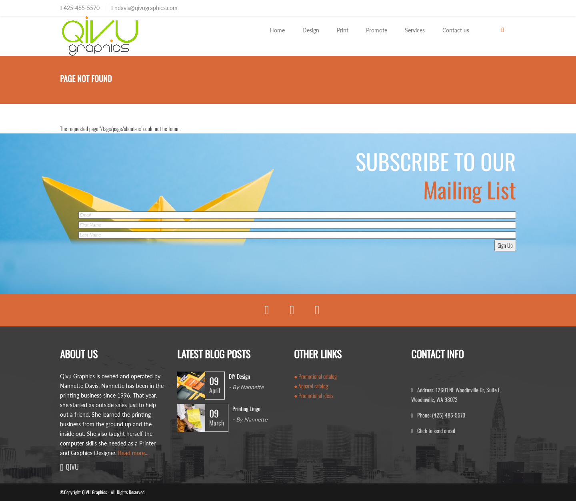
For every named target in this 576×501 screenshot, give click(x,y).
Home (277, 30)
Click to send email (436, 430)
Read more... (133, 452)
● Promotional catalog (315, 376)
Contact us (455, 30)
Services (415, 30)
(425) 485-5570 (448, 415)
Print (342, 30)
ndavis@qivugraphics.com (146, 7)
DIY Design (239, 376)
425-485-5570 (82, 7)
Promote (376, 30)
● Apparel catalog (311, 386)
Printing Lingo (246, 408)
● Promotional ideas (313, 395)
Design (310, 30)
